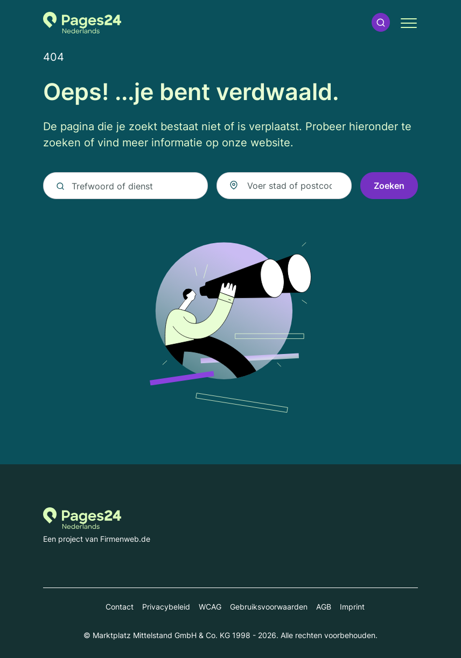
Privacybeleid (166, 606)
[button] (381, 22)
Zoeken (389, 185)
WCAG (210, 606)
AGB (323, 606)
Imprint (352, 606)
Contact (120, 606)
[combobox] (284, 185)
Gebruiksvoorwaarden (269, 606)
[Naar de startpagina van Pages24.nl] (82, 22)
